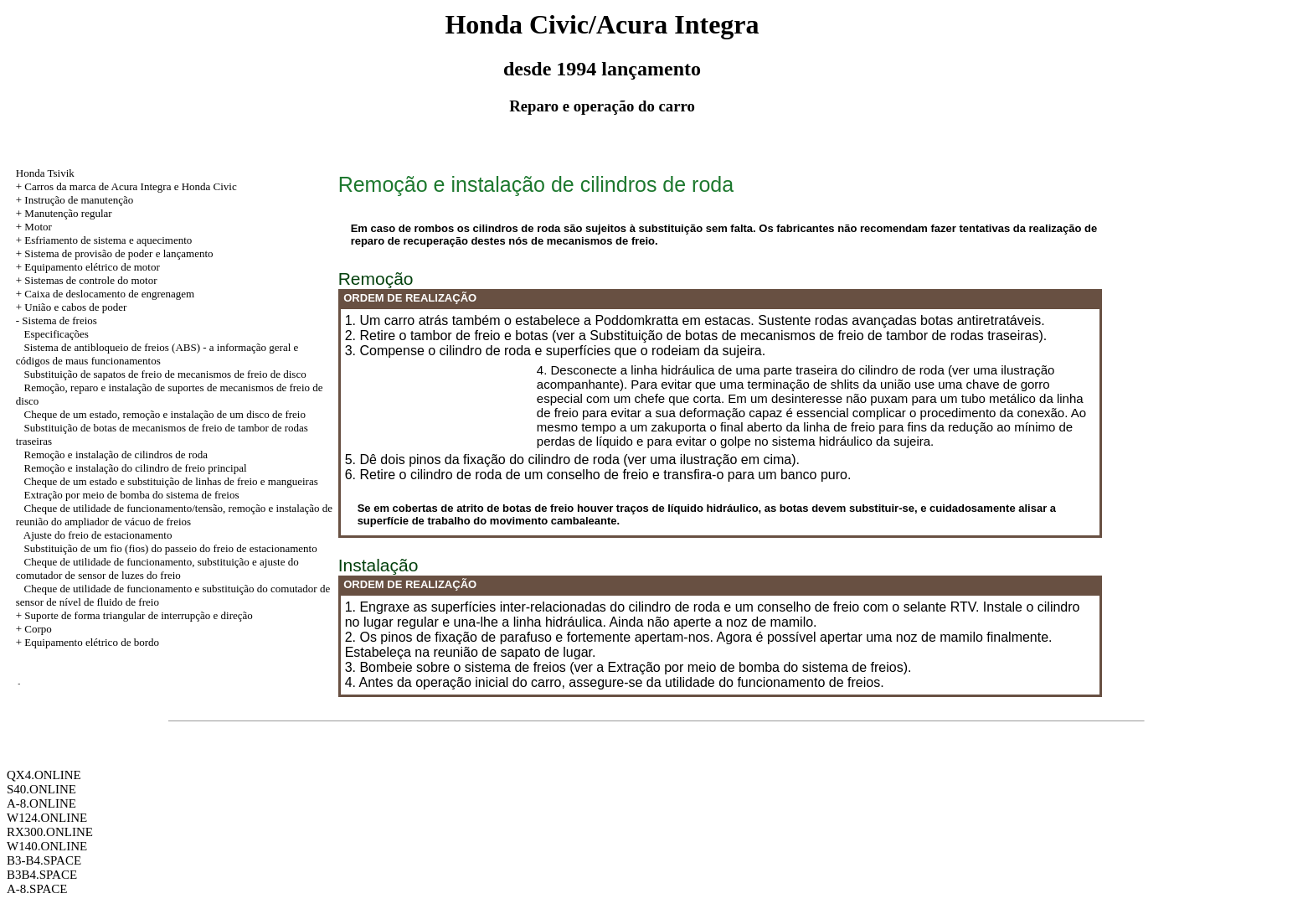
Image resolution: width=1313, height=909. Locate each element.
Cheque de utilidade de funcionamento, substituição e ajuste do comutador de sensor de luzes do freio (157, 568)
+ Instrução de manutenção (75, 200)
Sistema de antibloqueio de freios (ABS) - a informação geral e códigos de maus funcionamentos (157, 354)
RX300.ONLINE (50, 832)
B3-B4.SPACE (44, 860)
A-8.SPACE (37, 889)
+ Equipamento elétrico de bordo (87, 642)
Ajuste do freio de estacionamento (97, 535)
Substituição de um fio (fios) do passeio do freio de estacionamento (170, 548)
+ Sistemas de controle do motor (86, 280)
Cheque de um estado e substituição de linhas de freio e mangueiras (171, 481)
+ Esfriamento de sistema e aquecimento (104, 240)
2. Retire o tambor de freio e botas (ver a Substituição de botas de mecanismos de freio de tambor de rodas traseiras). (696, 335)
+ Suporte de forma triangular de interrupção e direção (134, 615)
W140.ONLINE (47, 846)
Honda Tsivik (45, 173)
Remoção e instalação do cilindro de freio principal (135, 468)
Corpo (38, 628)
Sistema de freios (59, 320)
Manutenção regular (67, 213)
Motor (38, 226)
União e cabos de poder (75, 307)
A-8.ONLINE (41, 803)
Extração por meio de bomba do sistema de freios (131, 494)
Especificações (56, 334)
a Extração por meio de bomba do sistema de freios (749, 667)
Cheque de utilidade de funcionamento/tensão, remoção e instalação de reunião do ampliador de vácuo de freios (174, 515)
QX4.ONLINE (44, 775)
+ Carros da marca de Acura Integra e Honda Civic (126, 186)
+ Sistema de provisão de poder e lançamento (115, 253)
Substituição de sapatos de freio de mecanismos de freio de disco (165, 374)
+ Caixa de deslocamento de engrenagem (105, 293)
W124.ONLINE (47, 817)
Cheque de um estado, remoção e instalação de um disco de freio (165, 414)
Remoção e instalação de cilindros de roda (116, 454)
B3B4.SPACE (42, 874)
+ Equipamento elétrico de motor (88, 267)
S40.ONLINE (41, 789)
